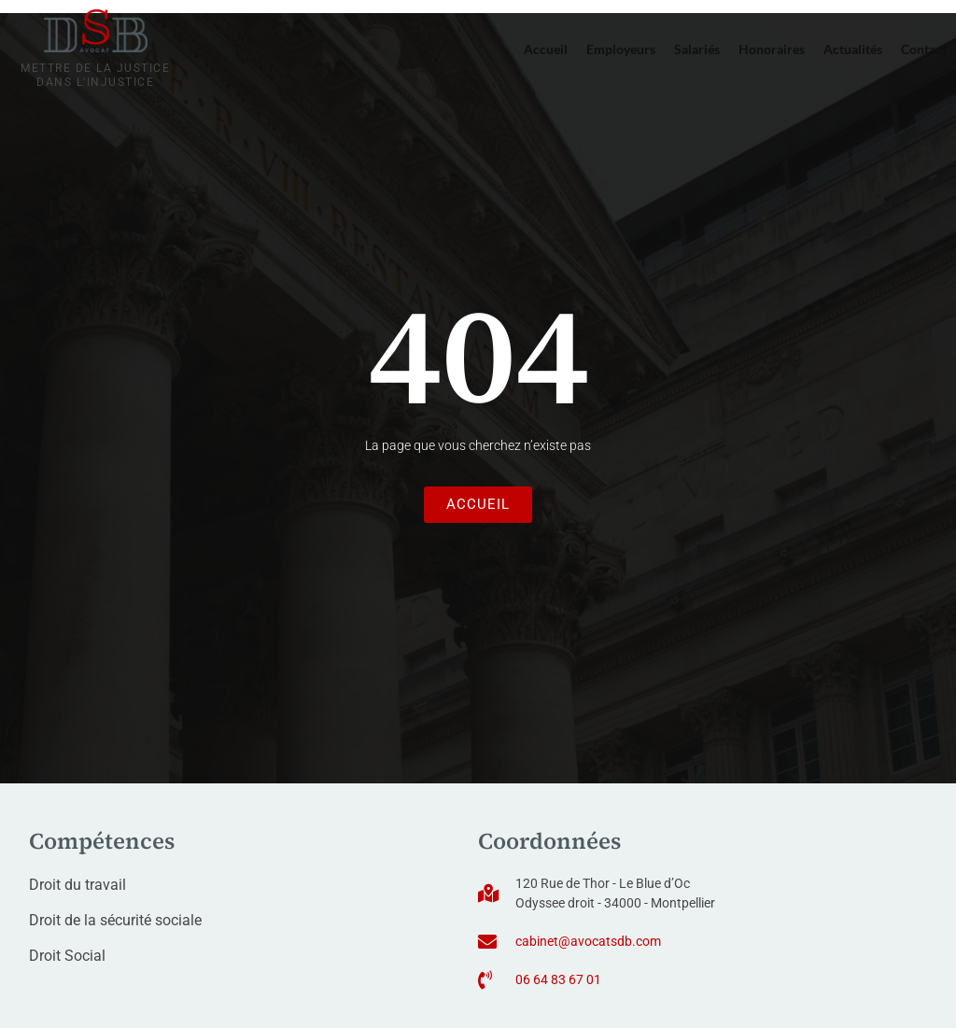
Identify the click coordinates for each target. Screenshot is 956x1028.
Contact (924, 49)
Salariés (697, 49)
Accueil (546, 49)
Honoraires (771, 49)
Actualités (852, 49)
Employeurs (620, 49)
